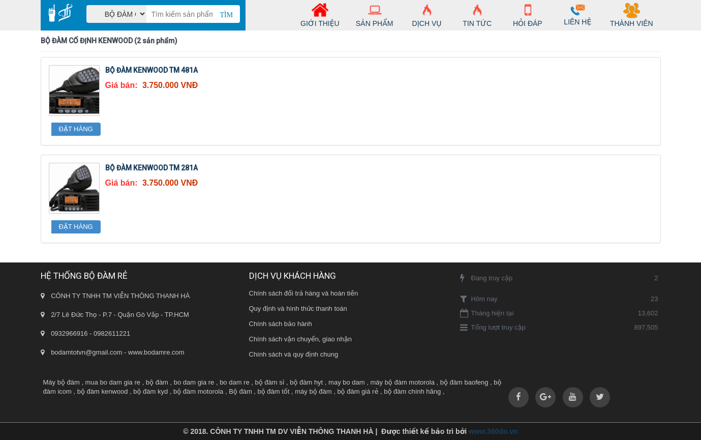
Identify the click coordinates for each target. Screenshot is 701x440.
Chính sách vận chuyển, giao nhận (300, 339)
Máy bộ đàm (61, 382)
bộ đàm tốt (274, 391)
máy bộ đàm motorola (402, 382)
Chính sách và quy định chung (294, 354)
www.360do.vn (493, 431)
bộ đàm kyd (150, 391)
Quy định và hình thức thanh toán (298, 308)
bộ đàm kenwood (102, 391)
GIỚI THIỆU (320, 16)
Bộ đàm (240, 391)
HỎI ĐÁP (527, 16)
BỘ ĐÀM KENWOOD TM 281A (151, 168)
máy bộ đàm (313, 391)
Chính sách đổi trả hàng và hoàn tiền (303, 293)
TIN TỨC (477, 16)
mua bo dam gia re (112, 382)
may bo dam (346, 382)
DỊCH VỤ (427, 16)
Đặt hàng (76, 129)
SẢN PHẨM (374, 16)
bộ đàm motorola (198, 391)
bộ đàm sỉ (270, 382)
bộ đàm (157, 382)
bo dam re (235, 382)
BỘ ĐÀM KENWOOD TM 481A (151, 70)
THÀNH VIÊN (631, 16)
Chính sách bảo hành (280, 324)
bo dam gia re (194, 382)
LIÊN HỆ (577, 15)
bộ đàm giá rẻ (357, 391)
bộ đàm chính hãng (412, 391)
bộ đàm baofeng (464, 382)
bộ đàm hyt (306, 382)
